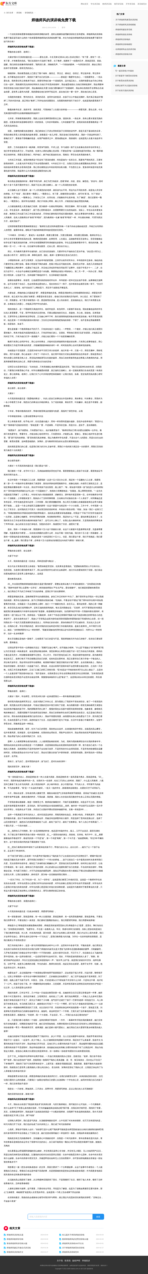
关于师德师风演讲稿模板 (125, 25)
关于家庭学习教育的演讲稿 (126, 76)
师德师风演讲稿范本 (70, 1252)
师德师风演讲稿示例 (123, 54)
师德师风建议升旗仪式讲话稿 (19, 1248)
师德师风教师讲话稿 (15, 1239)
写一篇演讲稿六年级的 (124, 71)
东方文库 (9, 13)
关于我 (60, 1261)
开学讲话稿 (130, 4)
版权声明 (76, 1261)
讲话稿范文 (142, 4)
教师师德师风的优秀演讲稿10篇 (75, 1239)
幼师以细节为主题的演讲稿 (126, 85)
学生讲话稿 (95, 4)
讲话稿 (19, 13)
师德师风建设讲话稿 (123, 29)
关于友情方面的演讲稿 (124, 90)
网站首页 (84, 4)
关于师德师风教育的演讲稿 (73, 1248)
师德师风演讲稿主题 (15, 1235)
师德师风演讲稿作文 (15, 1252)
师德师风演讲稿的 (122, 39)
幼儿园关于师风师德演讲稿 (73, 1235)
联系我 (68, 1261)
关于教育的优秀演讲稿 (124, 81)
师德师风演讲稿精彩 (123, 44)
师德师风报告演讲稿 (123, 34)
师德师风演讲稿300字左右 (73, 1243)
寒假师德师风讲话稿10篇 (17, 1243)
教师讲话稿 (107, 4)
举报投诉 (86, 1261)
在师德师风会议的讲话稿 (125, 49)
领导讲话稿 (118, 4)
